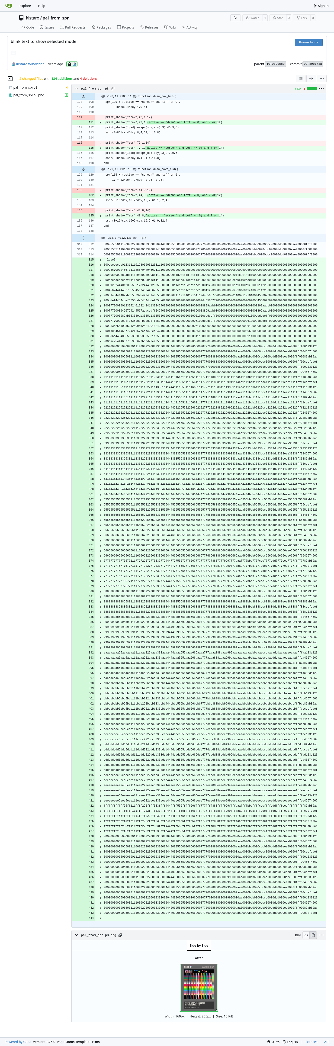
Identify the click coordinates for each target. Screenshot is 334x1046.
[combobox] (300, 78)
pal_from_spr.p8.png (98, 935)
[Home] (8, 6)
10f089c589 (276, 64)
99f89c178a (313, 64)
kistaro (32, 18)
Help (41, 5)
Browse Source (308, 42)
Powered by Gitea (18, 1042)
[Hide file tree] (10, 78)
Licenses (311, 1042)
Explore (25, 5)
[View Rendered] (313, 935)
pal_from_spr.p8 (95, 88)
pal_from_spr (56, 18)
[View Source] (306, 935)
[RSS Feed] (235, 17)
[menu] (322, 78)
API (326, 1042)
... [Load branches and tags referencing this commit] (13, 52)
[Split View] (311, 78)
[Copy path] (112, 88)
